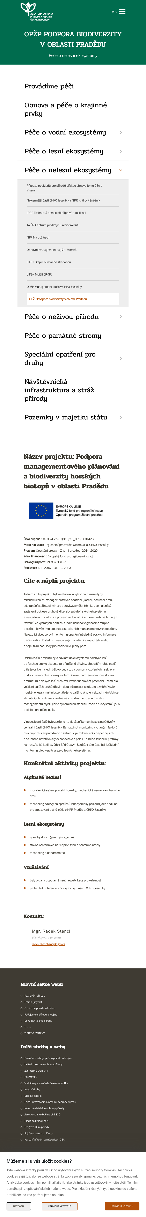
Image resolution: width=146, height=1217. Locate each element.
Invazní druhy (32, 1089)
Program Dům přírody (36, 1127)
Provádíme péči (49, 86)
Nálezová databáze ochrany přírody (44, 1108)
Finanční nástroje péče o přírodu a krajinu (48, 1058)
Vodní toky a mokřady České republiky (46, 1083)
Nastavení (18, 1206)
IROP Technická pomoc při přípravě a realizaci (56, 212)
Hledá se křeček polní (36, 1120)
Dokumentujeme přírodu (38, 1020)
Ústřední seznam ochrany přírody (43, 1064)
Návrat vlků (30, 1076)
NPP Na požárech (38, 237)
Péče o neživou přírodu (61, 316)
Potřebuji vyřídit (33, 1002)
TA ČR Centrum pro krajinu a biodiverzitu (53, 225)
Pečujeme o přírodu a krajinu (41, 1014)
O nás (27, 1027)
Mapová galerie (32, 1095)
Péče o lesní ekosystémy (63, 151)
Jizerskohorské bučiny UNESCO (42, 1114)
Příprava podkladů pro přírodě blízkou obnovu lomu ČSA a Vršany (64, 188)
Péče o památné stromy (62, 335)
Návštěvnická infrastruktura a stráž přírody (59, 390)
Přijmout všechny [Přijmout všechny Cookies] (122, 1206)
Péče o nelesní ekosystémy (67, 170)
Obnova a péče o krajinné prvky (65, 109)
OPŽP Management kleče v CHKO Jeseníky (54, 286)
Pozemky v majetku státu (65, 417)
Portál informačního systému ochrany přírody (50, 1102)
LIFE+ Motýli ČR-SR (39, 274)
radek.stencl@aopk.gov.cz (48, 944)
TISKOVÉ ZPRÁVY (34, 1033)
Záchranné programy (36, 1070)
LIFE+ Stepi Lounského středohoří (49, 262)
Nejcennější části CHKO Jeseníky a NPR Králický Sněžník (63, 200)
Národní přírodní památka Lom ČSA (44, 1139)
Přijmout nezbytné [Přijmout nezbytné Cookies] (59, 1206)
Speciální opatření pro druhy (60, 358)
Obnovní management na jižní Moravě (51, 249)
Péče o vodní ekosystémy (65, 132)
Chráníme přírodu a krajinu (39, 1008)
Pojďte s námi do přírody (38, 1133)
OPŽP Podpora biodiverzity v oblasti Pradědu (58, 299)
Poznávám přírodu (34, 995)
